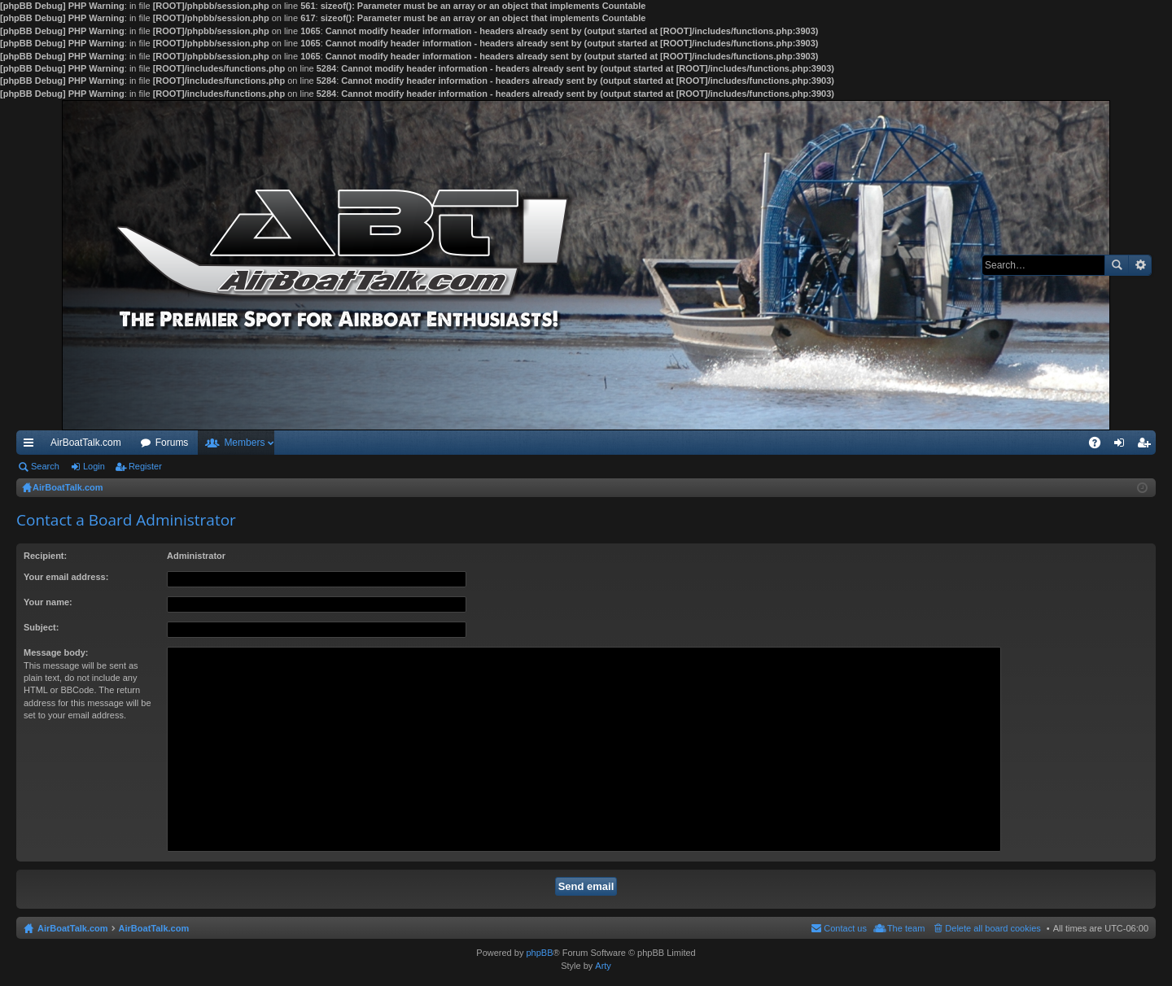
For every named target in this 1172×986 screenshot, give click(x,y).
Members (244, 442)
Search (1116, 265)
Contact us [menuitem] (845, 928)
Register (145, 466)
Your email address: (66, 577)
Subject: (41, 627)
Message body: (56, 652)
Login (94, 466)
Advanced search (1140, 265)
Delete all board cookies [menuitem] (992, 928)
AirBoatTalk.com (85, 442)
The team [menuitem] (906, 928)
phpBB (539, 953)
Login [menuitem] (1122, 446)
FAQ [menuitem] (1100, 446)
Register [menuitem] (1147, 446)
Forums (172, 442)
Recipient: (45, 556)
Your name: (48, 602)
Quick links (32, 446)
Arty (603, 966)
